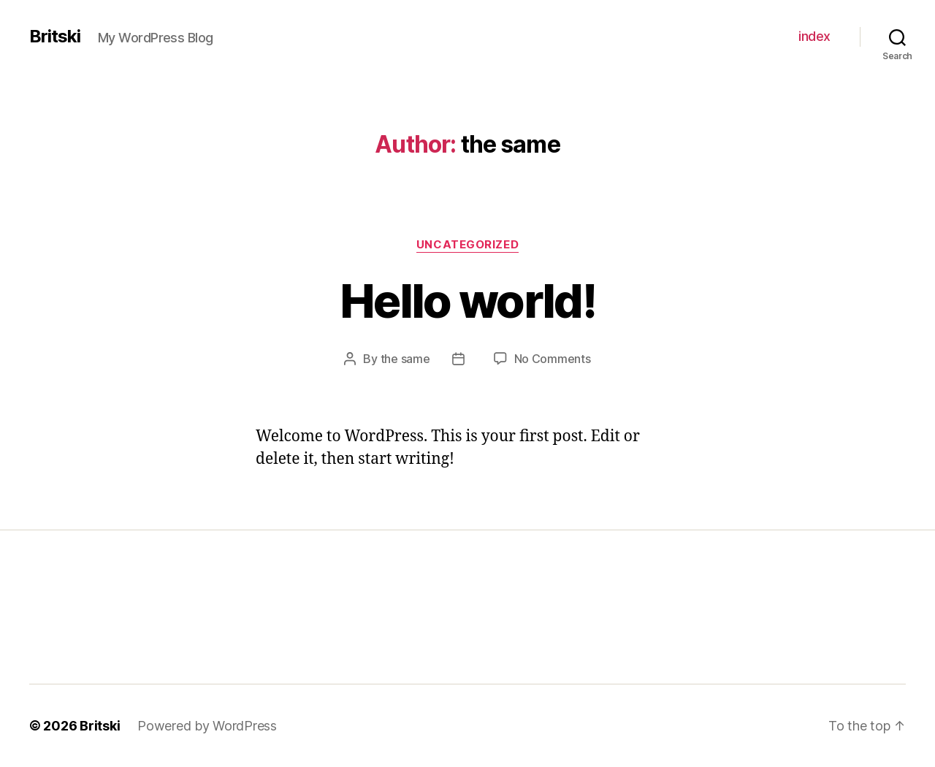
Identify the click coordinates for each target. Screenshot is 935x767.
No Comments (552, 358)
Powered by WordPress (207, 725)
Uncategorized (467, 244)
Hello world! (467, 300)
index (814, 36)
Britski (54, 36)
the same (405, 358)
